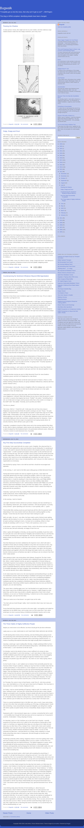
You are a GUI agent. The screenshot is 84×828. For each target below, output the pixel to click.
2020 (61, 153)
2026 (61, 144)
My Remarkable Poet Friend (65, 262)
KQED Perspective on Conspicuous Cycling (69, 309)
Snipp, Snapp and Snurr (11, 131)
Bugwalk (6, 8)
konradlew (56, 823)
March (63, 210)
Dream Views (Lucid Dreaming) (66, 305)
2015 (61, 164)
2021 (61, 151)
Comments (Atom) (15, 816)
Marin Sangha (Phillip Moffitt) (65, 279)
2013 (61, 169)
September (64, 180)
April (62, 208)
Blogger (68, 823)
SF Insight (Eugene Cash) (64, 281)
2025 (61, 146)
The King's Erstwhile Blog (64, 289)
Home (29, 813)
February (63, 212)
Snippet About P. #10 (63, 68)
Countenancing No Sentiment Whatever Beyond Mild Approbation (26, 276)
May (62, 206)
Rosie (59, 59)
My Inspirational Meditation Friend (67, 270)
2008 (61, 225)
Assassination (61, 87)
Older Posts (49, 813)
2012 (61, 171)
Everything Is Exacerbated (65, 106)
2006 (61, 229)
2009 (61, 222)
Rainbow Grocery (62, 297)
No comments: (25, 124)
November (64, 176)
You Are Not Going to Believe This (67, 124)
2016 (61, 162)
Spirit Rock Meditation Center (65, 274)
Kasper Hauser (62, 291)
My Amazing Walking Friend (65, 264)
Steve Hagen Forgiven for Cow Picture (68, 40)
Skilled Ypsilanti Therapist (64, 260)
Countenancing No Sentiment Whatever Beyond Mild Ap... (69, 192)
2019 (61, 155)
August (63, 183)
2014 (61, 167)
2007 (61, 227)
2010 (61, 220)
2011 (61, 218)
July (62, 185)
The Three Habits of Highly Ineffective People (19, 624)
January (63, 215)
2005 (61, 231)
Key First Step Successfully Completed (16, 443)
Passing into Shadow (10, 26)
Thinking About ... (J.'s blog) (65, 268)
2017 (61, 160)
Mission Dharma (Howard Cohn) (66, 272)
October (63, 178)
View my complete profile (64, 27)
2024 (61, 148)
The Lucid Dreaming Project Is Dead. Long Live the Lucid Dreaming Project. (69, 49)
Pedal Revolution (62, 299)
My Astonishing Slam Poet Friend (66, 266)
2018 (61, 157)
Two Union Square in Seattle (65, 295)
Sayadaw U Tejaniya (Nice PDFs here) (68, 277)
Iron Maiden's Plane (63, 293)
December (64, 173)
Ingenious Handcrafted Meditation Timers (68, 283)
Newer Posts (7, 813)
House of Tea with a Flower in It (66, 115)
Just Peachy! (61, 77)
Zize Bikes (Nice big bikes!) (65, 307)
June (62, 203)
